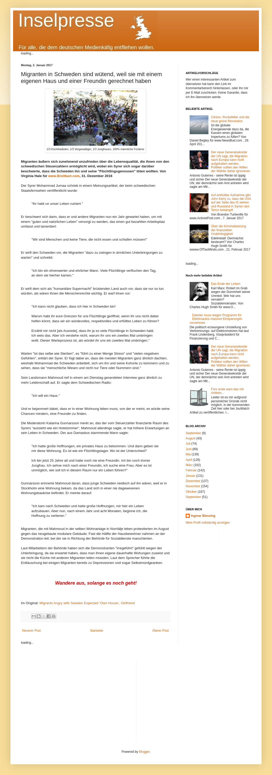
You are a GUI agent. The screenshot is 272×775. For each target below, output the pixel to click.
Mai (188, 454)
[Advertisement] (195, 697)
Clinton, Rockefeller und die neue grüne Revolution (230, 119)
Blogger (144, 752)
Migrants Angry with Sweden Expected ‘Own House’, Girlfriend (87, 603)
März (189, 465)
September (193, 433)
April (189, 460)
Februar (191, 470)
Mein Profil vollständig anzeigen (208, 522)
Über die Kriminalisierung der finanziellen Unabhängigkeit (228, 230)
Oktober (191, 492)
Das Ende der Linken (225, 284)
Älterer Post (160, 630)
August (190, 438)
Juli (188, 443)
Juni (188, 449)
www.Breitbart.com (64, 176)
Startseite (96, 630)
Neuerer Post (31, 630)
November (193, 486)
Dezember (193, 481)
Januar (190, 476)
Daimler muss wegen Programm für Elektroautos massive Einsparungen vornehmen (216, 319)
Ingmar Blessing (203, 516)
